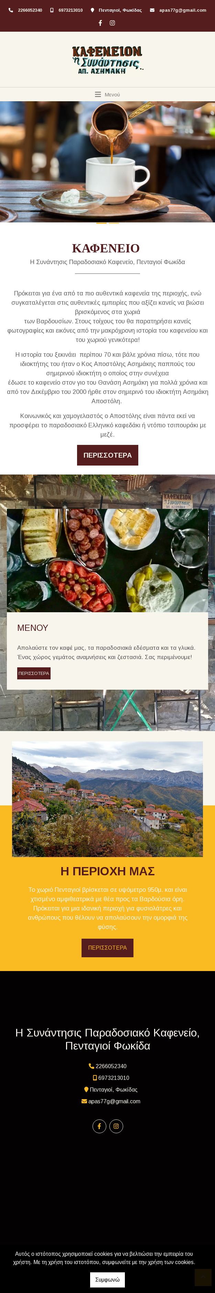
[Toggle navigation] (107, 94)
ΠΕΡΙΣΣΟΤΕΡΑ (34, 673)
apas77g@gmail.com (182, 10)
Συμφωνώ (107, 1280)
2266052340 (30, 10)
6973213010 (70, 10)
